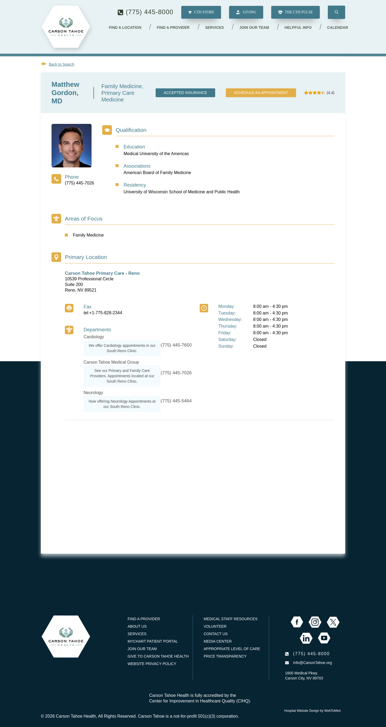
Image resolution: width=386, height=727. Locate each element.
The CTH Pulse (295, 12)
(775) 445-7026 (79, 183)
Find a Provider (173, 27)
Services (214, 27)
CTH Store (201, 12)
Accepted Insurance (185, 93)
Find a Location (125, 27)
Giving (246, 12)
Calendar (337, 27)
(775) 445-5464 (176, 400)
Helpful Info (298, 27)
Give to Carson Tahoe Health (158, 656)
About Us (137, 626)
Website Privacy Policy (152, 664)
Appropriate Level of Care (232, 649)
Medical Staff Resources (230, 619)
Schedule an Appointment (261, 93)
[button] (336, 12)
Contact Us (216, 634)
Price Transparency (225, 656)
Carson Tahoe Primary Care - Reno (102, 273)
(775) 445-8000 (149, 11)
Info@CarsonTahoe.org (312, 663)
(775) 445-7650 (176, 345)
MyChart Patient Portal (153, 641)
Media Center (218, 641)
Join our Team (254, 27)
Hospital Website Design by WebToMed (312, 711)
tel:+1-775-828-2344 (103, 313)
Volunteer (215, 626)
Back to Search (61, 64)
